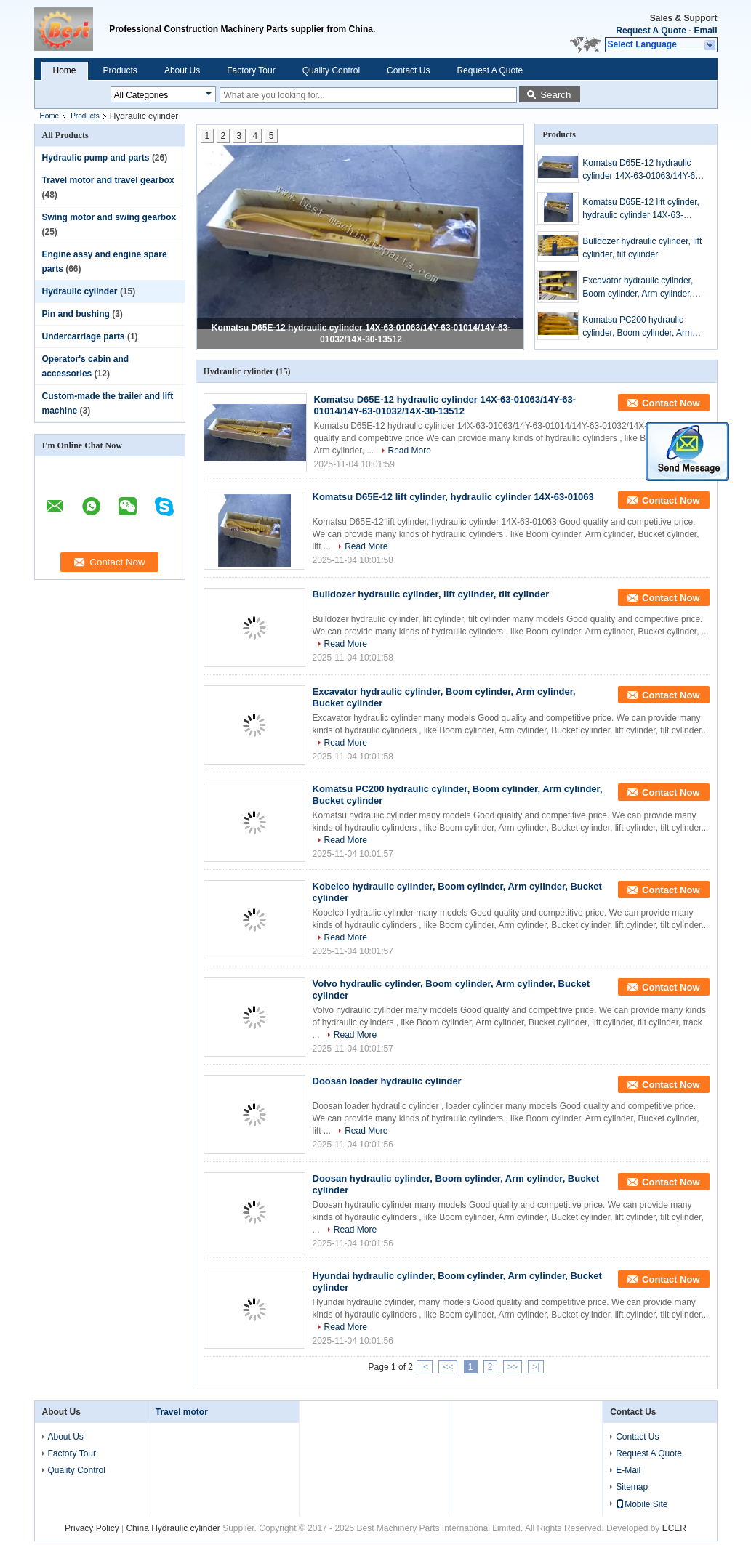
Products (120, 70)
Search (555, 94)
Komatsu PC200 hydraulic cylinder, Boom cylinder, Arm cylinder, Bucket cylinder (637, 327)
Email (705, 30)
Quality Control (331, 70)
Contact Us (408, 70)
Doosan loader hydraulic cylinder (387, 1081)
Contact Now (670, 403)
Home (64, 70)
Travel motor (182, 1412)
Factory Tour (251, 70)
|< (424, 1367)
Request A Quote (651, 30)
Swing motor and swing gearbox (109, 217)
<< (448, 1367)
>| (535, 1367)
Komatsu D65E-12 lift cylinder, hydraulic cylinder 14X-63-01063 (640, 209)
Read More (409, 450)
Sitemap (632, 1487)
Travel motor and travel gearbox (108, 180)
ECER (674, 1528)
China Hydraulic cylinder (173, 1528)
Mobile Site (641, 1504)
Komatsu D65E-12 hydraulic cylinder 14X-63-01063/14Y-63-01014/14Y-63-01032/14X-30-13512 (642, 170)
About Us (182, 70)
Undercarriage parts (83, 336)
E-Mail (628, 1470)
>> (512, 1367)
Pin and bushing (76, 314)
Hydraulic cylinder (80, 291)
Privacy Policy (92, 1528)
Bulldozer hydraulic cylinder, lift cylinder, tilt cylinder (642, 247)
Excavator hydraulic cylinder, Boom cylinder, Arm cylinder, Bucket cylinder (637, 287)
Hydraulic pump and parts (96, 158)
